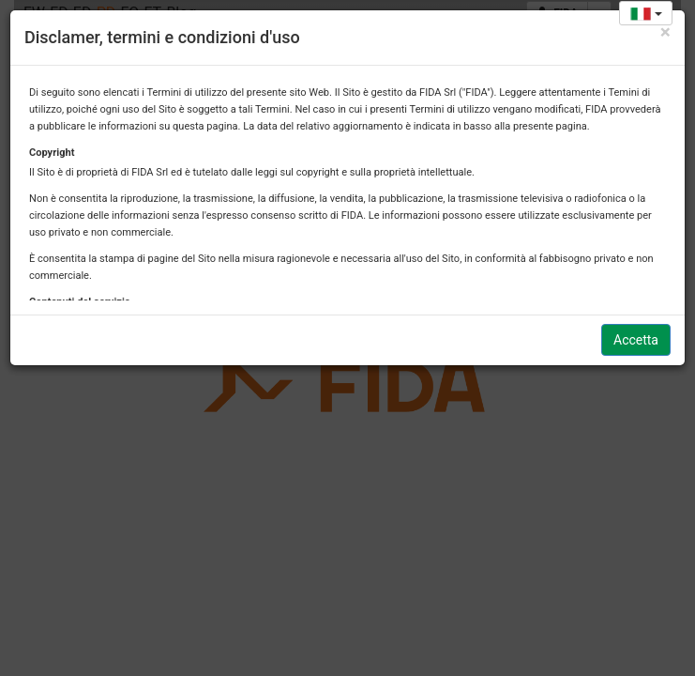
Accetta (635, 339)
